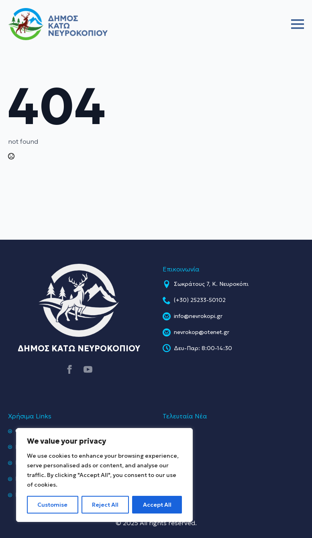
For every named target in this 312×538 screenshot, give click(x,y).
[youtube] (88, 369)
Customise (52, 504)
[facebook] (69, 369)
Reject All (105, 504)
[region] (104, 475)
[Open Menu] (297, 24)
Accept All (157, 504)
